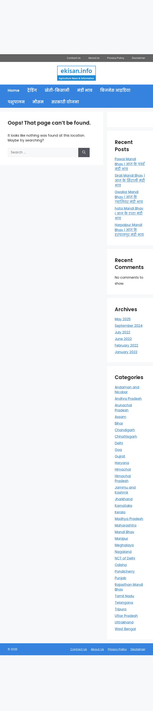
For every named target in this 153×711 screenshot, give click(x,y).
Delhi (119, 443)
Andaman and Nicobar (127, 390)
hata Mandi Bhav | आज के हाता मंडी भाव (129, 213)
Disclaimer (138, 58)
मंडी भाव (84, 90)
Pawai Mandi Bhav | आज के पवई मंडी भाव (129, 164)
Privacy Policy (115, 58)
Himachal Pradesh (123, 478)
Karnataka (123, 505)
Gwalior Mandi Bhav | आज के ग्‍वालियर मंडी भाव (129, 197)
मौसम (38, 102)
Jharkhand (124, 499)
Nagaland (123, 551)
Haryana (122, 463)
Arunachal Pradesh (123, 408)
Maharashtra (125, 525)
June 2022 (123, 339)
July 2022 (122, 332)
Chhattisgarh (126, 436)
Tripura (120, 609)
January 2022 (126, 352)
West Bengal (125, 629)
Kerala (120, 512)
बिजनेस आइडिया (115, 90)
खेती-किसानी (57, 90)
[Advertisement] (76, 27)
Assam (120, 417)
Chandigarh (125, 430)
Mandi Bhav (124, 532)
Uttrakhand (124, 622)
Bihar (119, 423)
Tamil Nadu (124, 596)
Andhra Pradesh (128, 398)
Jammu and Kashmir (125, 490)
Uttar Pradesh (126, 615)
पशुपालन (16, 102)
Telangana (124, 602)
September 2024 (129, 325)
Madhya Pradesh (129, 519)
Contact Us (74, 58)
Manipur (121, 538)
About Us (93, 58)
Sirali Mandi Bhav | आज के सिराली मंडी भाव (130, 180)
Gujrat (120, 456)
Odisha (121, 565)
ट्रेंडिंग (32, 90)
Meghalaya (124, 545)
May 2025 (123, 319)
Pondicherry (125, 571)
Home (14, 90)
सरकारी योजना (65, 102)
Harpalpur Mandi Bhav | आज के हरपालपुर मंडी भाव (129, 230)
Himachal (123, 469)
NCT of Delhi (125, 558)
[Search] (84, 152)
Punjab (120, 578)
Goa (118, 449)
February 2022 (126, 345)
